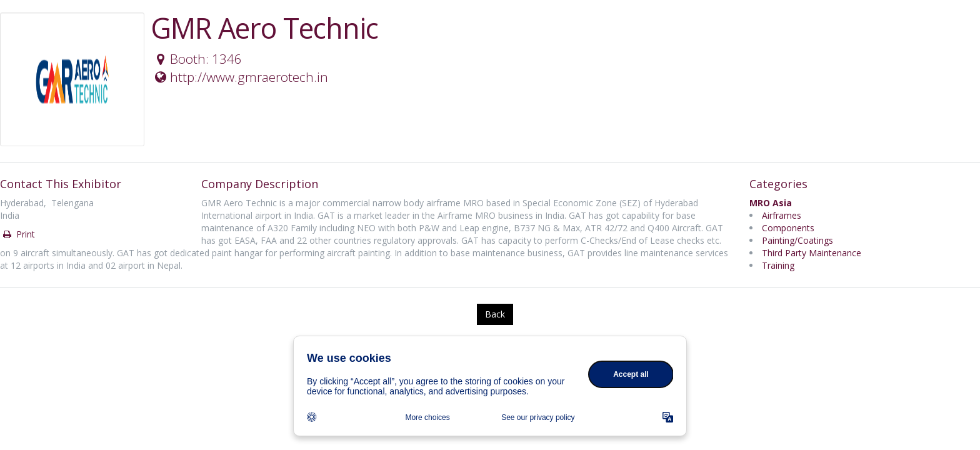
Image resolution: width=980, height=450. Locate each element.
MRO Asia (770, 203)
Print (18, 234)
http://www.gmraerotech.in (240, 77)
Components (788, 228)
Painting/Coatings (797, 240)
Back (495, 314)
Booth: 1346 (197, 59)
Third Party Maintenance (811, 253)
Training (778, 265)
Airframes (781, 215)
